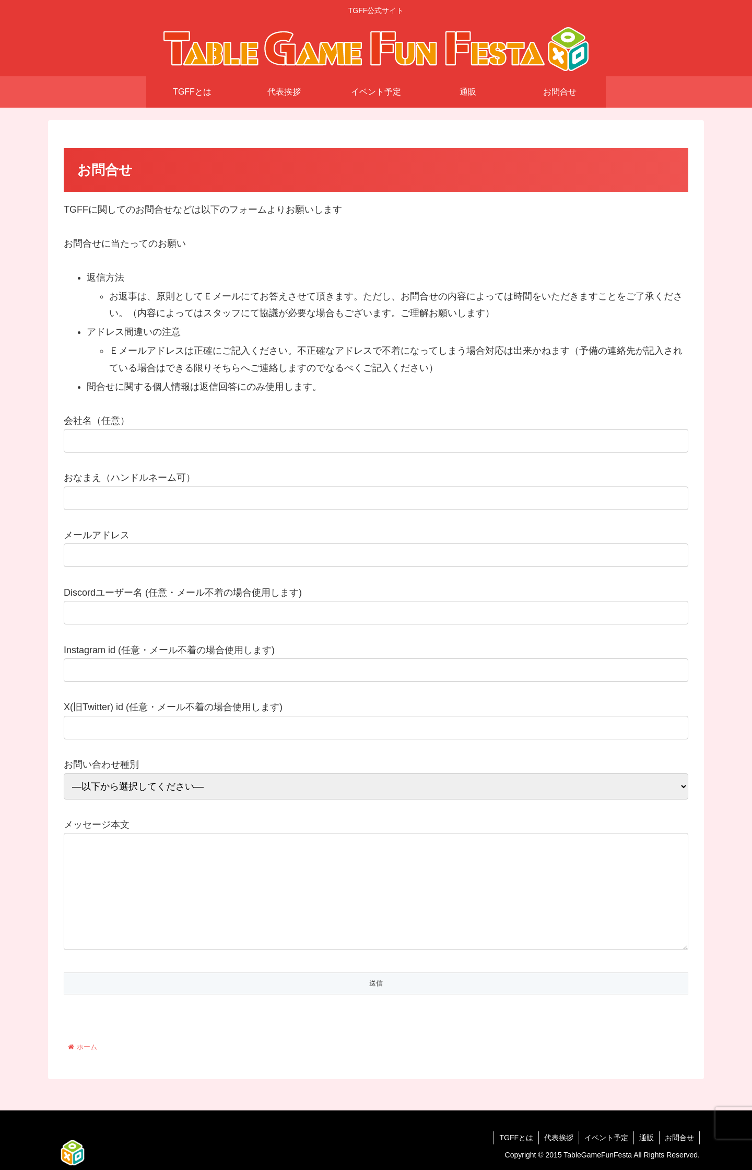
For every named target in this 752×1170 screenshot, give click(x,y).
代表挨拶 (558, 1137)
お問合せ (679, 1137)
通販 (646, 1137)
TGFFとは (516, 1137)
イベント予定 (606, 1137)
